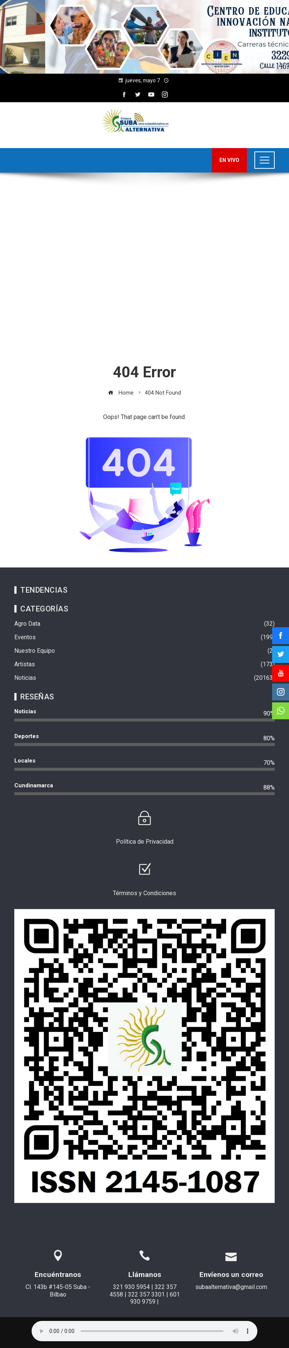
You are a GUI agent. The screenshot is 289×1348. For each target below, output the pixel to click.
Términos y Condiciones (144, 893)
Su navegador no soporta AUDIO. (144, 1331)
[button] (12, 37)
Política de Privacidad (144, 841)
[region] (144, 37)
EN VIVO (229, 160)
